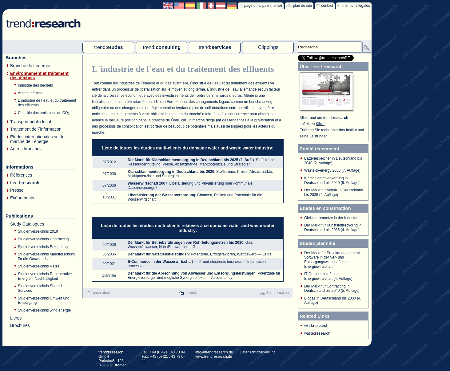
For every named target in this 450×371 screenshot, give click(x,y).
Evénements (22, 198)
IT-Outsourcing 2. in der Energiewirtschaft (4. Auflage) (328, 276)
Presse (17, 190)
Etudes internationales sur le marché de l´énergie (37, 139)
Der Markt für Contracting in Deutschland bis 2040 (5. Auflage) (332, 288)
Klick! (320, 124)
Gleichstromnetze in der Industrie (331, 218)
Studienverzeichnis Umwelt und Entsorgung (43, 300)
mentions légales (356, 5)
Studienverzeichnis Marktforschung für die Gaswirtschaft (46, 256)
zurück (191, 293)
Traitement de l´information (36, 129)
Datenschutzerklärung (258, 352)
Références (21, 175)
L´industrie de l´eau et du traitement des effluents (47, 102)
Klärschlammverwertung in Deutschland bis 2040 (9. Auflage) (332, 180)
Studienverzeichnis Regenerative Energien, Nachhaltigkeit (45, 276)
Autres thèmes (30, 93)
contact (327, 5)
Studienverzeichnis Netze (38, 266)
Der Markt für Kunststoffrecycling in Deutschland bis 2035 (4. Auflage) (333, 227)
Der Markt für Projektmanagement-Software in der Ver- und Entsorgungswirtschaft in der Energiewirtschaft (332, 260)
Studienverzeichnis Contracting (43, 239)
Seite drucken (277, 293)
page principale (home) (263, 5)
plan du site (302, 5)
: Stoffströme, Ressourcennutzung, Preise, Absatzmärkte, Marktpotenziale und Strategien (202, 162)
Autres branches (26, 149)
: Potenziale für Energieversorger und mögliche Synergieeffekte (204, 275)
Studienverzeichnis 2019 (38, 231)
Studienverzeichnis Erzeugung (43, 247)
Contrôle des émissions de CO (44, 113)
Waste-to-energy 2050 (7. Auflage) (332, 170)
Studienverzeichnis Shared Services (40, 288)
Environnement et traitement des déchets (39, 75)
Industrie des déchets (35, 85)
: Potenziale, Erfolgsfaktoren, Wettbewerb (192, 254)
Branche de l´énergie (30, 65)
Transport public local (30, 122)
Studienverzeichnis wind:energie (44, 310)
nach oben (101, 293)
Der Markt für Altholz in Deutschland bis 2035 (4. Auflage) (333, 192)
